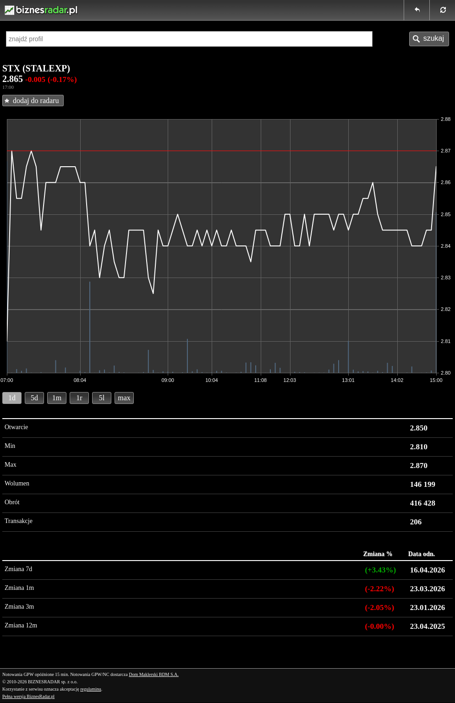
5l (101, 398)
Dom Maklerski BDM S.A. (154, 674)
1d (12, 398)
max (124, 398)
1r (79, 398)
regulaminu (90, 689)
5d (34, 398)
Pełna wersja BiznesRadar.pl (28, 696)
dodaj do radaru (36, 100)
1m (56, 398)
